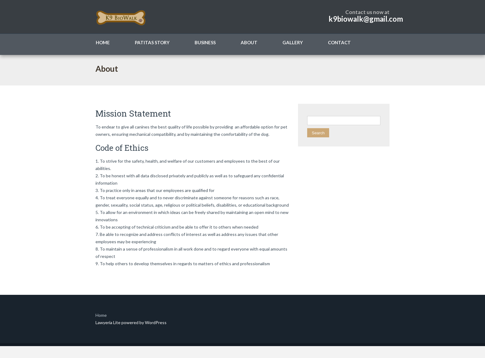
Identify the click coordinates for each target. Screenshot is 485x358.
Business (205, 42)
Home (103, 42)
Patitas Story (152, 42)
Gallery (292, 42)
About (249, 42)
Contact (339, 42)
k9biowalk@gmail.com (366, 18)
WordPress (155, 322)
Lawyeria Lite (108, 322)
